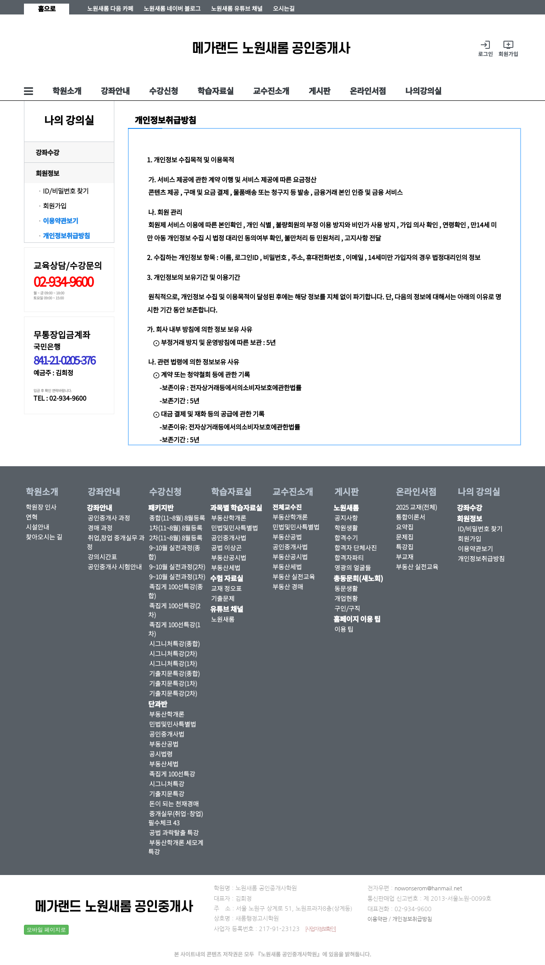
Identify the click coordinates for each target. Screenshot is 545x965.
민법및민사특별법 (172, 723)
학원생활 (346, 527)
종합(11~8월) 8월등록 (177, 517)
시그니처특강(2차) (173, 653)
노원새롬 (223, 619)
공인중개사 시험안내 (115, 566)
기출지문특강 (166, 793)
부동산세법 (164, 763)
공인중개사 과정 (109, 517)
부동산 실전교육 (293, 576)
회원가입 (54, 205)
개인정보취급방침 (66, 235)
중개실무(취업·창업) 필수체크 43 (175, 818)
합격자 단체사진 (355, 547)
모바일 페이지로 (46, 930)
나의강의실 (423, 90)
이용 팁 (343, 629)
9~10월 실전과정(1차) (177, 576)
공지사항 (346, 517)
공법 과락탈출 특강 (174, 832)
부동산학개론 (166, 714)
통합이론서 (410, 516)
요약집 (404, 526)
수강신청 (163, 90)
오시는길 (284, 8)
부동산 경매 (287, 586)
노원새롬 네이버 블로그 (172, 8)
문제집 (404, 536)
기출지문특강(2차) (173, 693)
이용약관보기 (60, 220)
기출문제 (223, 598)
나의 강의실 (479, 491)
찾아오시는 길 (44, 536)
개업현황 (346, 598)
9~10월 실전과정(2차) (177, 566)
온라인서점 (368, 90)
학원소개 (66, 90)
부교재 (404, 556)
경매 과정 (100, 527)
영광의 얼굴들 (352, 567)
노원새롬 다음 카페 (110, 8)
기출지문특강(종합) (174, 673)
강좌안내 (115, 90)
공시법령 (161, 753)
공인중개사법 (166, 733)
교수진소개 (271, 90)
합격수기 (346, 537)
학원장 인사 (41, 506)
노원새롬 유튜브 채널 (237, 8)
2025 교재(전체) (416, 506)
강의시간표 (102, 556)
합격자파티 (349, 557)
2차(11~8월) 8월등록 (175, 537)
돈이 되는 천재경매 (174, 803)
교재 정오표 (226, 588)
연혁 (32, 516)
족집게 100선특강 (172, 773)
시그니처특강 (166, 783)
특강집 (404, 546)
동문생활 (346, 588)
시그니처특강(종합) (174, 643)
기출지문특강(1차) (173, 683)
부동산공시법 (228, 557)
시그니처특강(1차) (173, 663)
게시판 (319, 90)
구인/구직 (347, 608)
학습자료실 (215, 90)
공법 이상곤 (226, 547)
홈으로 (47, 8)
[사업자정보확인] (320, 929)
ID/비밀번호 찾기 (66, 190)
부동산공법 (164, 743)
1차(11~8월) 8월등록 (175, 527)
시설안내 (37, 526)
